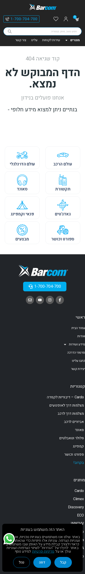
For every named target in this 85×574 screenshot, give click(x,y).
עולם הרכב (62, 164)
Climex (78, 499)
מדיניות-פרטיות (43, 551)
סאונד (22, 189)
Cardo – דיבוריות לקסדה (65, 397)
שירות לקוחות (51, 40)
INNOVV (77, 523)
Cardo (79, 491)
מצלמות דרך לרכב (71, 413)
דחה (42, 562)
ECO (80, 515)
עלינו (34, 40)
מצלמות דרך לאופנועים (66, 405)
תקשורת (62, 189)
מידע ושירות (74, 344)
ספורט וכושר (62, 239)
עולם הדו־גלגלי (22, 164)
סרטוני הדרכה (76, 352)
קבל (63, 562)
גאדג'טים (63, 214)
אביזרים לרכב (74, 421)
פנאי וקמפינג (22, 214)
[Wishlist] (55, 19)
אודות (81, 336)
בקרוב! (78, 462)
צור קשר (20, 40)
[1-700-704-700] (7, 19)
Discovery (76, 507)
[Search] (10, 31)
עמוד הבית (78, 328)
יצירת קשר (78, 369)
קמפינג (78, 446)
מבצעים (22, 239)
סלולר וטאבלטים (71, 438)
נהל (21, 562)
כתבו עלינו (78, 360)
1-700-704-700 (24, 19)
